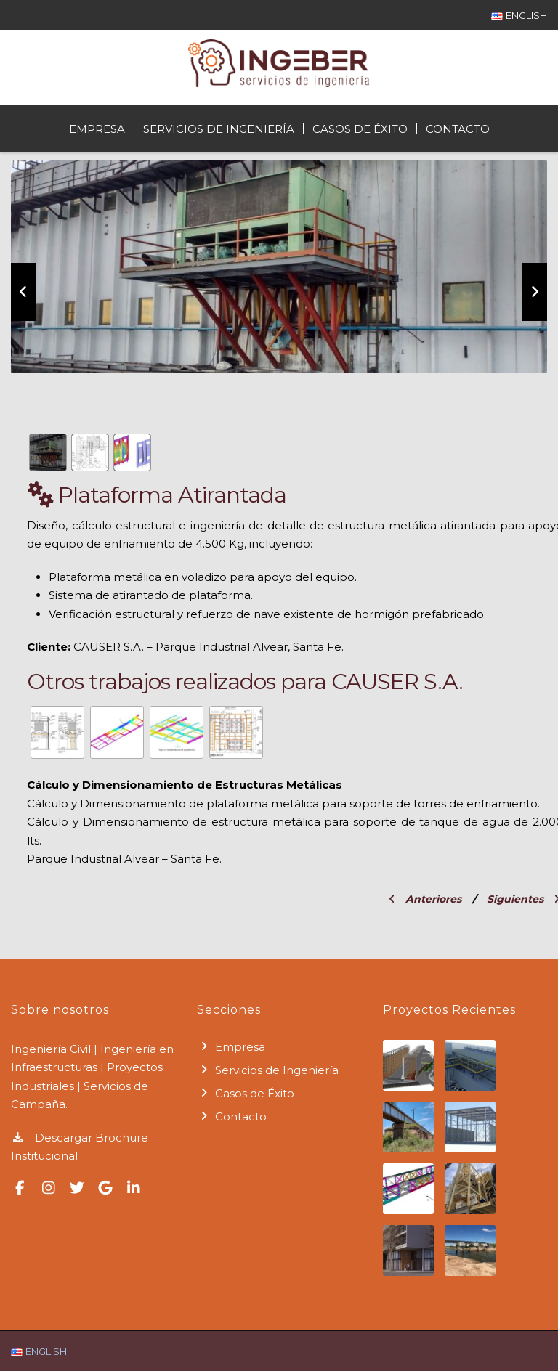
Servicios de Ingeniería (218, 128)
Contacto (458, 128)
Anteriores (425, 899)
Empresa (97, 128)
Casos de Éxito (360, 128)
